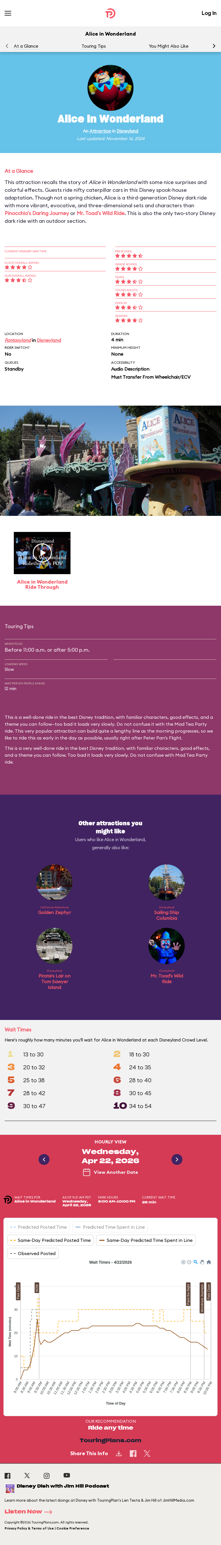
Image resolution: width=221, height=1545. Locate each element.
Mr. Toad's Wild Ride (101, 213)
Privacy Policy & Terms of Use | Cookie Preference (47, 1528)
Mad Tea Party (191, 755)
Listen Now (30, 1512)
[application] (110, 1333)
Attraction (100, 131)
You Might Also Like (168, 46)
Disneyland (127, 131)
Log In (208, 13)
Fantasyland (18, 340)
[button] (214, 45)
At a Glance (26, 46)
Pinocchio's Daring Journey (37, 213)
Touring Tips (93, 46)
